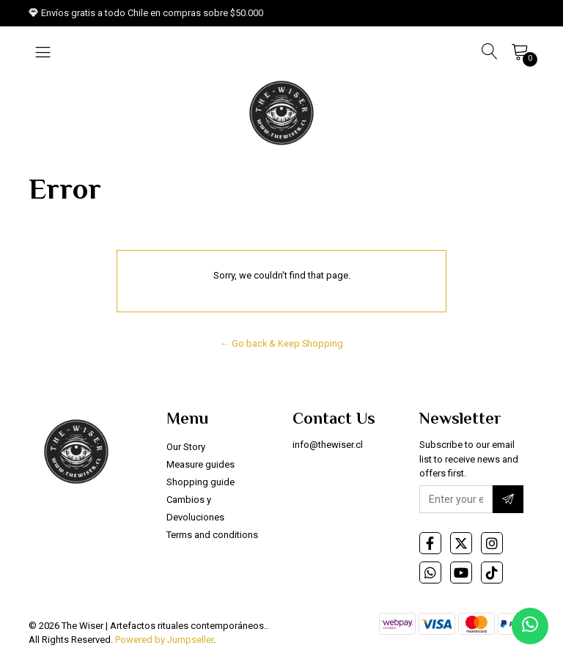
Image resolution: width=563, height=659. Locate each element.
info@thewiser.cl (327, 444)
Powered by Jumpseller (164, 639)
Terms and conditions (212, 534)
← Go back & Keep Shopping (281, 343)
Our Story (185, 446)
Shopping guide (200, 481)
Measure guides (200, 464)
